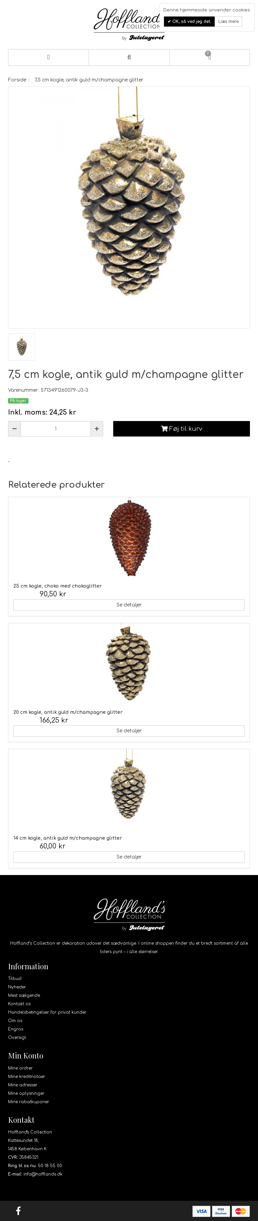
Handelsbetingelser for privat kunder (47, 1012)
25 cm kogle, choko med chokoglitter (57, 586)
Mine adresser (22, 1085)
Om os (15, 1020)
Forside (17, 79)
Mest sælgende (24, 995)
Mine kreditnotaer (26, 1076)
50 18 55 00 (50, 1165)
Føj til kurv (181, 428)
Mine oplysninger (26, 1093)
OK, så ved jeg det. (191, 21)
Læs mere (228, 21)
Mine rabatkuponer (28, 1102)
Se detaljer (129, 604)
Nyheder (17, 987)
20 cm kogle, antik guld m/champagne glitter (68, 712)
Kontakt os (19, 1004)
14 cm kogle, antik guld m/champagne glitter (67, 838)
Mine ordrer (20, 1068)
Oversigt (17, 1037)
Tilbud (15, 978)
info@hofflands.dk (43, 1174)
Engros (15, 1029)
